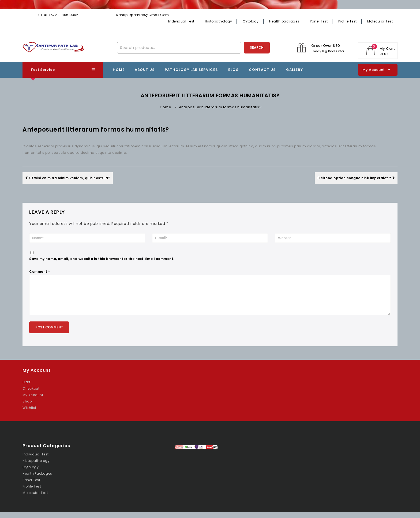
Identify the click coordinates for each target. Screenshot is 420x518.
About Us (145, 69)
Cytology (251, 21)
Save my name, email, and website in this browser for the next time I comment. (101, 258)
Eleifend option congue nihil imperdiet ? (356, 178)
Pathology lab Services (191, 69)
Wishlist (29, 413)
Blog (233, 69)
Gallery (294, 69)
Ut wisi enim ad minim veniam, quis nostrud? (67, 178)
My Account (32, 400)
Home (119, 69)
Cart (26, 388)
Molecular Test (380, 21)
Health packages (284, 21)
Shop (27, 407)
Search (257, 47)
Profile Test (347, 21)
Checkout (30, 394)
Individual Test (181, 21)
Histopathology (218, 21)
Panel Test (319, 21)
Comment (39, 271)
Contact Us (262, 69)
